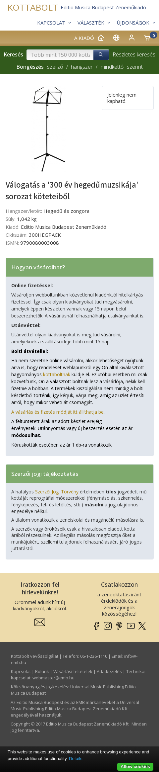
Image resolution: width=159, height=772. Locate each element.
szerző (55, 66)
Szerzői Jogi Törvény (57, 491)
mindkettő (112, 66)
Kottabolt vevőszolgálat (34, 656)
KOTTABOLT (32, 7)
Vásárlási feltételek (72, 671)
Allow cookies (135, 766)
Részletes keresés (134, 54)
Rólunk (42, 671)
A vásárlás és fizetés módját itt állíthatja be (57, 412)
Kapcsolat (21, 671)
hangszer (82, 66)
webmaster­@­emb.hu (53, 678)
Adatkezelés (109, 671)
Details (75, 758)
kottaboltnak (56, 374)
